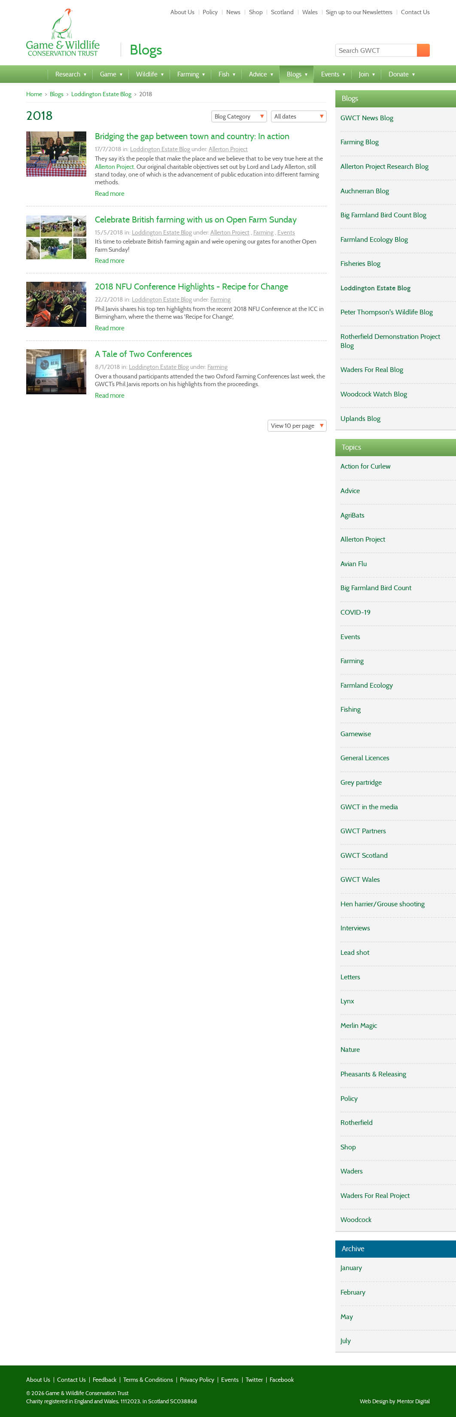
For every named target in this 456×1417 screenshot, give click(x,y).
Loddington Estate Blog (101, 94)
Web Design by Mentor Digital (395, 1401)
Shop (256, 12)
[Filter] (239, 116)
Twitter (254, 1379)
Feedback (104, 1379)
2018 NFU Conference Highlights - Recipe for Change (191, 286)
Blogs (57, 94)
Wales (310, 12)
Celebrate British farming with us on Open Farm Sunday (196, 219)
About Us (182, 12)
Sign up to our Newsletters (359, 12)
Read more (110, 194)
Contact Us (415, 12)
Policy (210, 12)
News (233, 12)
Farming (263, 232)
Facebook (282, 1379)
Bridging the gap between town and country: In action (192, 136)
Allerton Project (228, 149)
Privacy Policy (197, 1379)
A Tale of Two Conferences (143, 354)
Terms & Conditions (148, 1379)
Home (34, 94)
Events (286, 232)
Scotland (282, 12)
